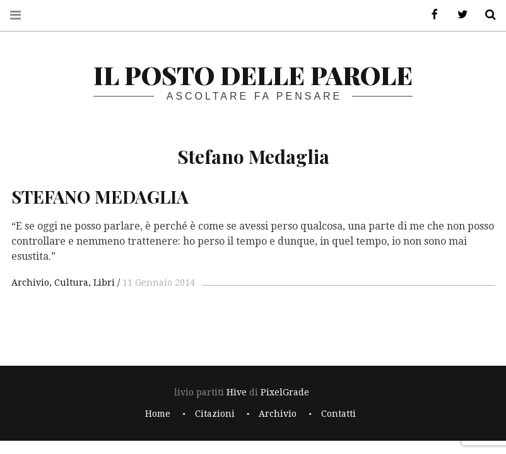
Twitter (458, 15)
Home (157, 414)
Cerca (485, 15)
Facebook (430, 15)
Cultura (71, 282)
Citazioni (215, 414)
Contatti (338, 414)
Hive (237, 392)
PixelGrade (285, 392)
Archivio (30, 282)
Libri (104, 282)
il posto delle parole (253, 74)
